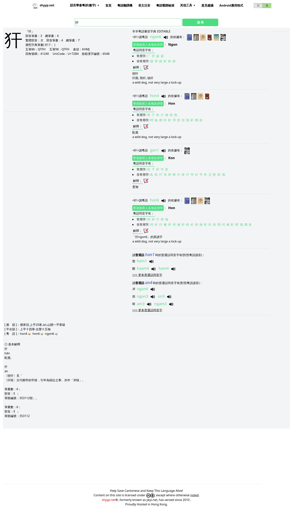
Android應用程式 (231, 5)
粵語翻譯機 (124, 5)
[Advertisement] (58, 83)
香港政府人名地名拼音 (148, 45)
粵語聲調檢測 (165, 5)
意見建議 (207, 5)
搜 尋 (200, 22)
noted (194, 495)
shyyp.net (108, 500)
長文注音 (144, 5)
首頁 (108, 5)
